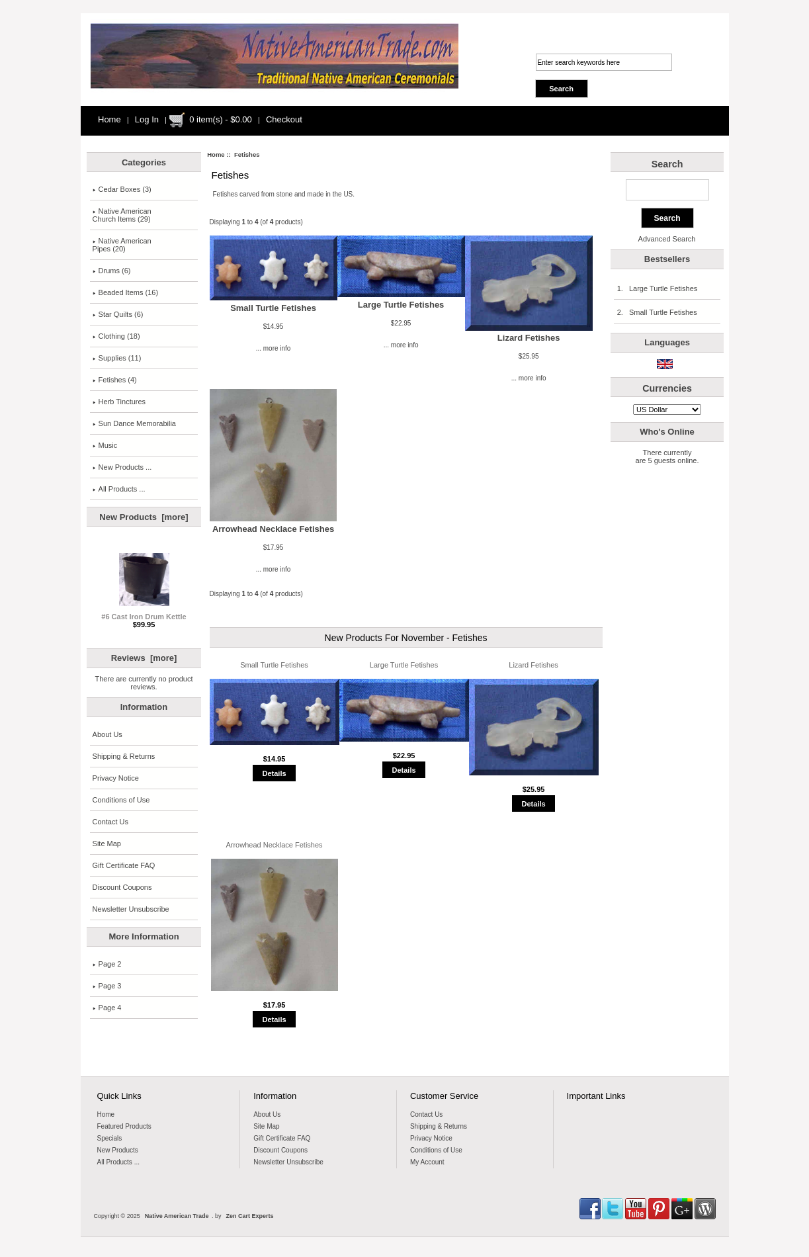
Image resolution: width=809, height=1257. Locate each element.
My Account (427, 1162)
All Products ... (119, 489)
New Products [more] (143, 517)
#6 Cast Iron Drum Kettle (143, 613)
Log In (147, 119)
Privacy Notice (116, 778)
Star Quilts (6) (118, 314)
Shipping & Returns (124, 756)
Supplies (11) (117, 358)
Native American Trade (177, 1216)
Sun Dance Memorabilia (134, 423)
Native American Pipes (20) (122, 245)
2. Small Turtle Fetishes (657, 312)
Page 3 (107, 986)
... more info (273, 348)
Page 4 (107, 1008)
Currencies (667, 388)
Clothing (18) (116, 336)
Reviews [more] (144, 658)
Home (109, 119)
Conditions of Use (121, 800)
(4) (115, 380)
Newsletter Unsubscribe (131, 909)
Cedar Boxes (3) (122, 189)
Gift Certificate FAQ (124, 865)
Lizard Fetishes (528, 338)
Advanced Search (667, 239)
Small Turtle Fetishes (273, 308)
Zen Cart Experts (249, 1216)
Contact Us (110, 822)
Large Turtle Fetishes (401, 305)
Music (105, 445)
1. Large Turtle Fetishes (657, 288)
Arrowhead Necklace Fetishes (273, 529)
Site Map (107, 843)
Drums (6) (112, 271)
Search (667, 164)
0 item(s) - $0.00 (220, 119)
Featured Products (124, 1126)
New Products (117, 1150)
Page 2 (107, 964)
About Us (107, 734)
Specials (109, 1138)
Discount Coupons (122, 887)
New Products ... (122, 467)
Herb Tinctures (119, 402)
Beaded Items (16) (126, 292)
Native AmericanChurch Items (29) (122, 215)
